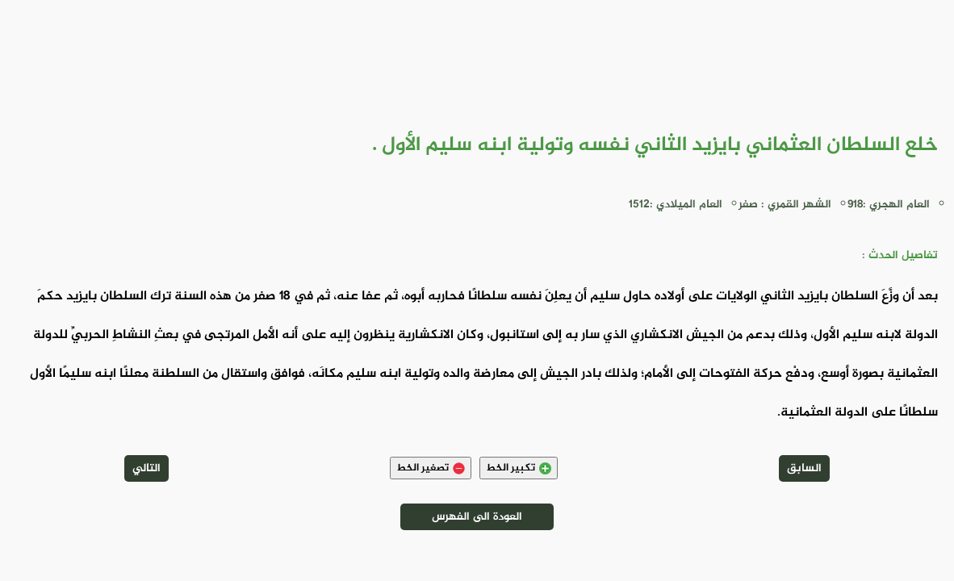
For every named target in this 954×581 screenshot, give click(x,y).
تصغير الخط (430, 468)
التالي (146, 468)
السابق (804, 468)
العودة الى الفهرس (477, 517)
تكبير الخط (518, 468)
